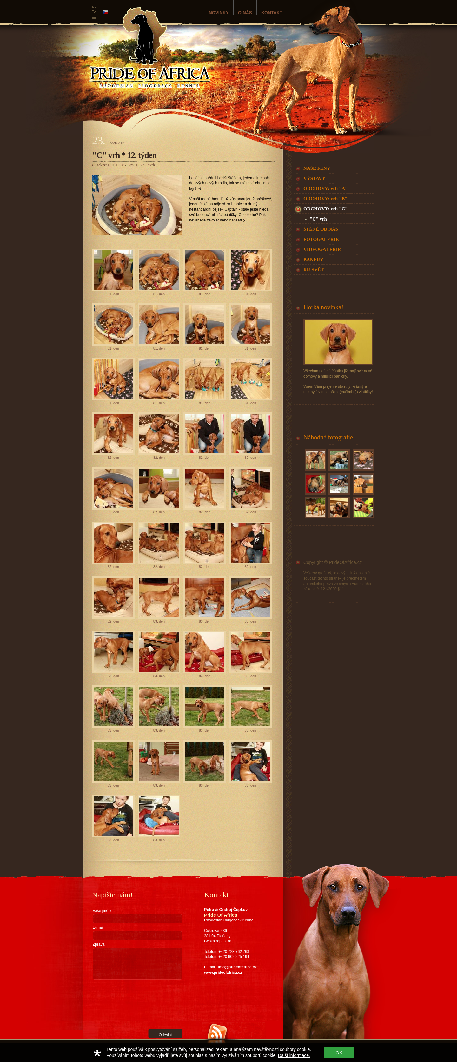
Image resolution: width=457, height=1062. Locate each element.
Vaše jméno (102, 910)
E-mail (98, 927)
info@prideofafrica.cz (237, 967)
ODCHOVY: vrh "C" (124, 165)
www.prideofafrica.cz (223, 972)
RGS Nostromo (126, 1042)
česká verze (105, 12)
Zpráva (98, 944)
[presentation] (119, 1004)
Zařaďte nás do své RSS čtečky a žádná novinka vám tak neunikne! (232, 1050)
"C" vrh (149, 165)
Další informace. (294, 1055)
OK (338, 1052)
